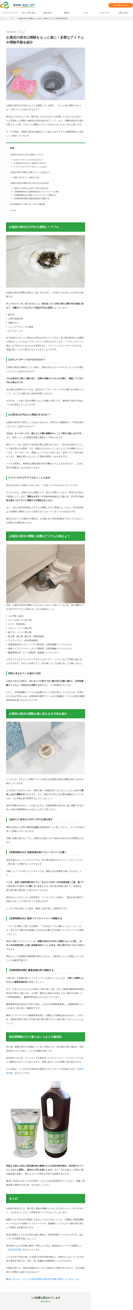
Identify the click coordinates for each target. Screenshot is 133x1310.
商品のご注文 (122, 5)
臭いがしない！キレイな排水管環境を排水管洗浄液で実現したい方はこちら (43, 1279)
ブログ (85, 13)
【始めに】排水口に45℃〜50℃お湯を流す (31, 188)
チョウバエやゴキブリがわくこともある (30, 167)
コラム (21, 32)
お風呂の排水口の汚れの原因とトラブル (26, 155)
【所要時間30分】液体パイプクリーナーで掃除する (34, 195)
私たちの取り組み (29, 13)
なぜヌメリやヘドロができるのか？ (28, 160)
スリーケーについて (9, 13)
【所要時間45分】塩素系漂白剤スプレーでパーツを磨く (36, 192)
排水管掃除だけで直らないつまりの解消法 (27, 204)
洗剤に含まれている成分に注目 (26, 177)
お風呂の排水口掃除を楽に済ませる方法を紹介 (29, 183)
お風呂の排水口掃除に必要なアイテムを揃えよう (30, 172)
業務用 (66, 13)
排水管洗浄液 (14, 1250)
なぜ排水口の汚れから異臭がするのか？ (30, 163)
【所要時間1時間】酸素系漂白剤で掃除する (31, 198)
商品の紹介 (47, 13)
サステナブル (104, 13)
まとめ (13, 210)
